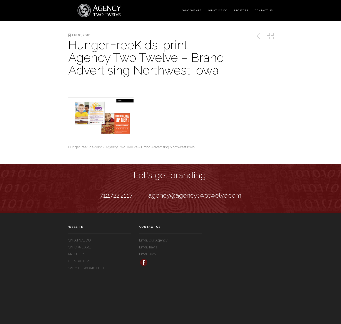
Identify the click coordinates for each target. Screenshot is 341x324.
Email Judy (147, 254)
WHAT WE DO (217, 10)
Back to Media (270, 36)
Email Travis (148, 247)
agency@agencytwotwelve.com (194, 195)
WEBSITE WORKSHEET (86, 268)
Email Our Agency (153, 240)
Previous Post (259, 36)
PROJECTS (241, 10)
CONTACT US (264, 10)
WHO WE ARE (192, 10)
